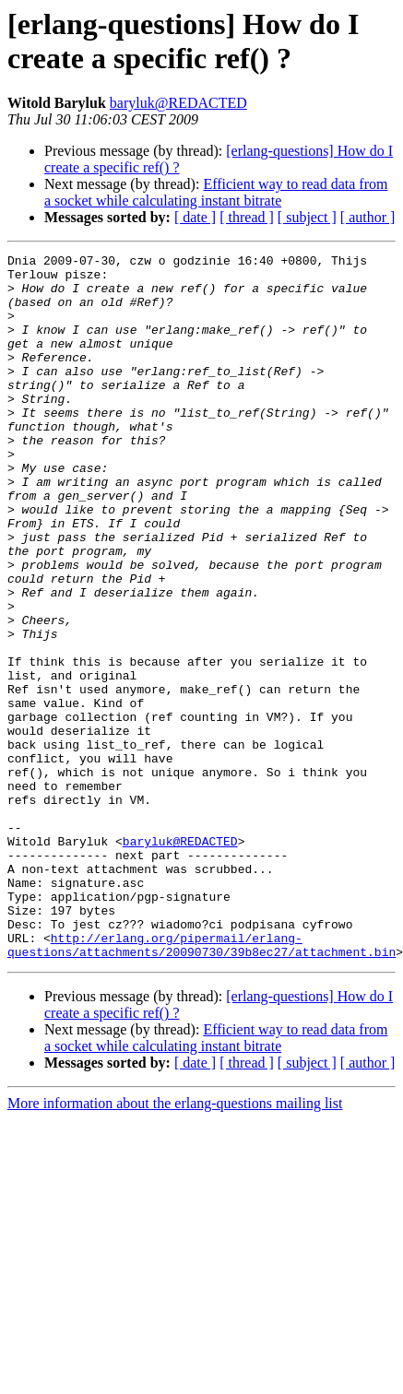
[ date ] (195, 217)
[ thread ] (246, 217)
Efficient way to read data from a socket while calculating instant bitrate (215, 192)
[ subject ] (307, 217)
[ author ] (368, 217)
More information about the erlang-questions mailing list (174, 1244)
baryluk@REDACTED (178, 103)
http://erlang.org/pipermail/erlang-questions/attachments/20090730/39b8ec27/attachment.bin (201, 1084)
